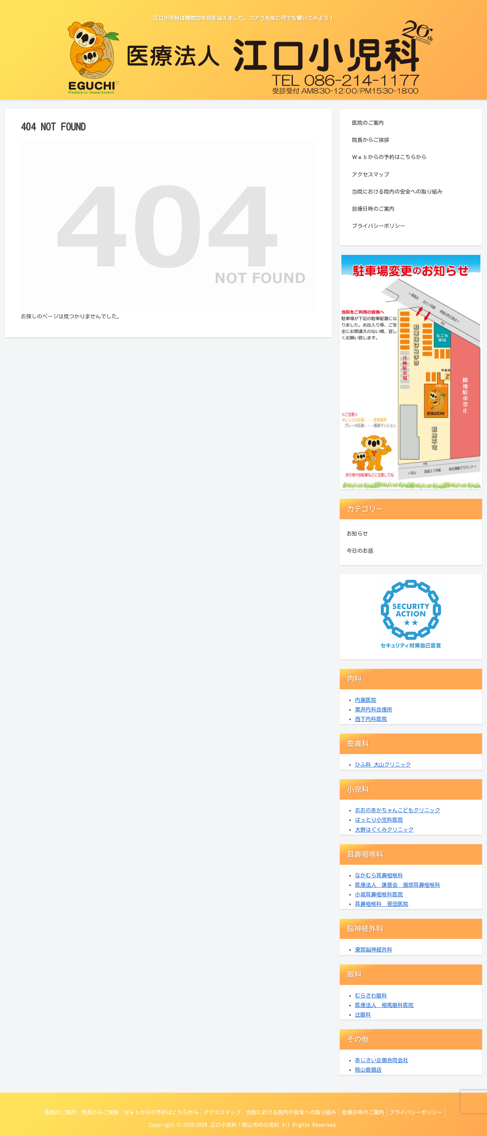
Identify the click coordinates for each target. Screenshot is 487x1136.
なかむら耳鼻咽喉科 (379, 875)
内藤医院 (365, 700)
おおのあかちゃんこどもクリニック (397, 810)
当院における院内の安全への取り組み (397, 191)
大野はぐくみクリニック (384, 829)
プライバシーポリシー (378, 226)
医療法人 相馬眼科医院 (384, 1005)
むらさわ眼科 (371, 995)
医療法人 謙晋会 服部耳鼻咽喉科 (397, 885)
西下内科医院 (371, 719)
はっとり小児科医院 (379, 820)
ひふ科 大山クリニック (383, 764)
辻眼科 (363, 1014)
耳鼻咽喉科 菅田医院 (381, 904)
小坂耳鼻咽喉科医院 (379, 894)
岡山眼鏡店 (368, 1069)
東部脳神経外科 (373, 949)
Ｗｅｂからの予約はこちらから (389, 157)
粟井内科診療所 (373, 709)
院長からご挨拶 (370, 140)
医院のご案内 (368, 123)
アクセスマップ (370, 174)
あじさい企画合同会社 (381, 1060)
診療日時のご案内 (373, 209)
